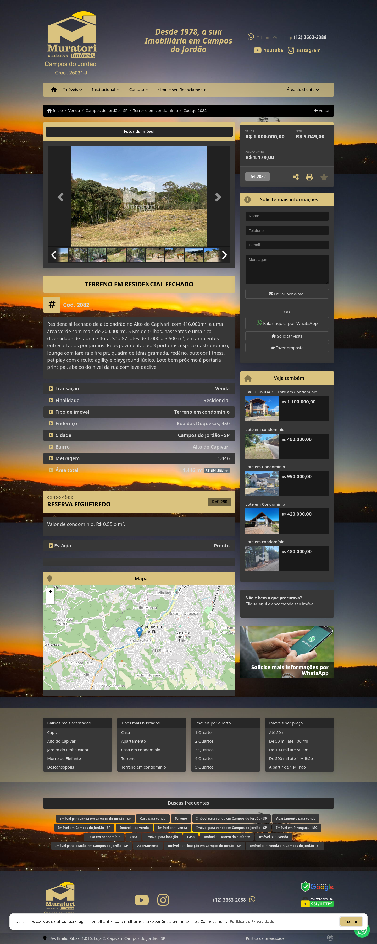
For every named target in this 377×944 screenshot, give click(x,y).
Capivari (54, 732)
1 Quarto (203, 732)
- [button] (50, 600)
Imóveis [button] (70, 89)
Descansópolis (60, 767)
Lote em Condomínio (265, 466)
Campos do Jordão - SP (106, 110)
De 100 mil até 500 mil (290, 749)
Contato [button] (136, 89)
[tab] (65, 132)
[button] (61, 197)
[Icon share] (268, 49)
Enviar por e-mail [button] (287, 293)
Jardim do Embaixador (67, 749)
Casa (125, 732)
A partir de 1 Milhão (287, 767)
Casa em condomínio (140, 749)
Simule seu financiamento (182, 89)
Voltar (322, 110)
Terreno (128, 758)
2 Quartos (204, 741)
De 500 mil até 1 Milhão (291, 758)
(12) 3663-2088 (310, 37)
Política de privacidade (265, 938)
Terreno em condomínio (155, 110)
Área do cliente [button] (300, 89)
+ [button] (50, 592)
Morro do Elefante (64, 758)
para (153, 818)
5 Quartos (204, 767)
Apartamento (133, 741)
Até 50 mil (278, 732)
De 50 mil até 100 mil (288, 741)
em (84, 827)
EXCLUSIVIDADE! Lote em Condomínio (281, 391)
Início (55, 110)
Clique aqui (256, 603)
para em (95, 819)
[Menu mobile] (54, 89)
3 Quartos (204, 749)
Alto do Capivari (62, 741)
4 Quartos (204, 758)
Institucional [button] (103, 89)
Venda (74, 110)
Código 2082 (195, 110)
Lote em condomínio (264, 429)
